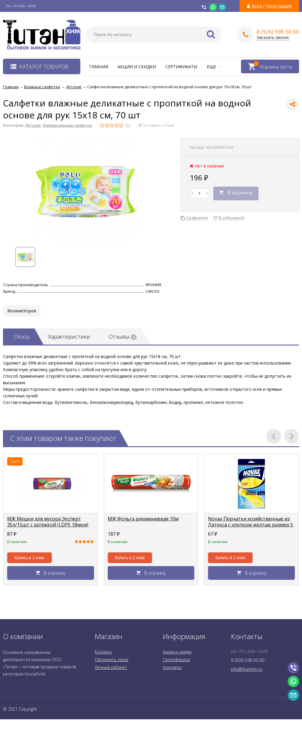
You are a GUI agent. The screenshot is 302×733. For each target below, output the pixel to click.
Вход (257, 6)
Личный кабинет (111, 667)
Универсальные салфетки (67, 125)
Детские (33, 125)
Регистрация (279, 6)
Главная (98, 66)
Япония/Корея (21, 311)
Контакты (172, 667)
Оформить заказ (111, 659)
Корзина (103, 652)
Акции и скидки (137, 66)
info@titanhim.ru (246, 669)
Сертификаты (181, 66)
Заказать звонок (272, 37)
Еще (214, 66)
